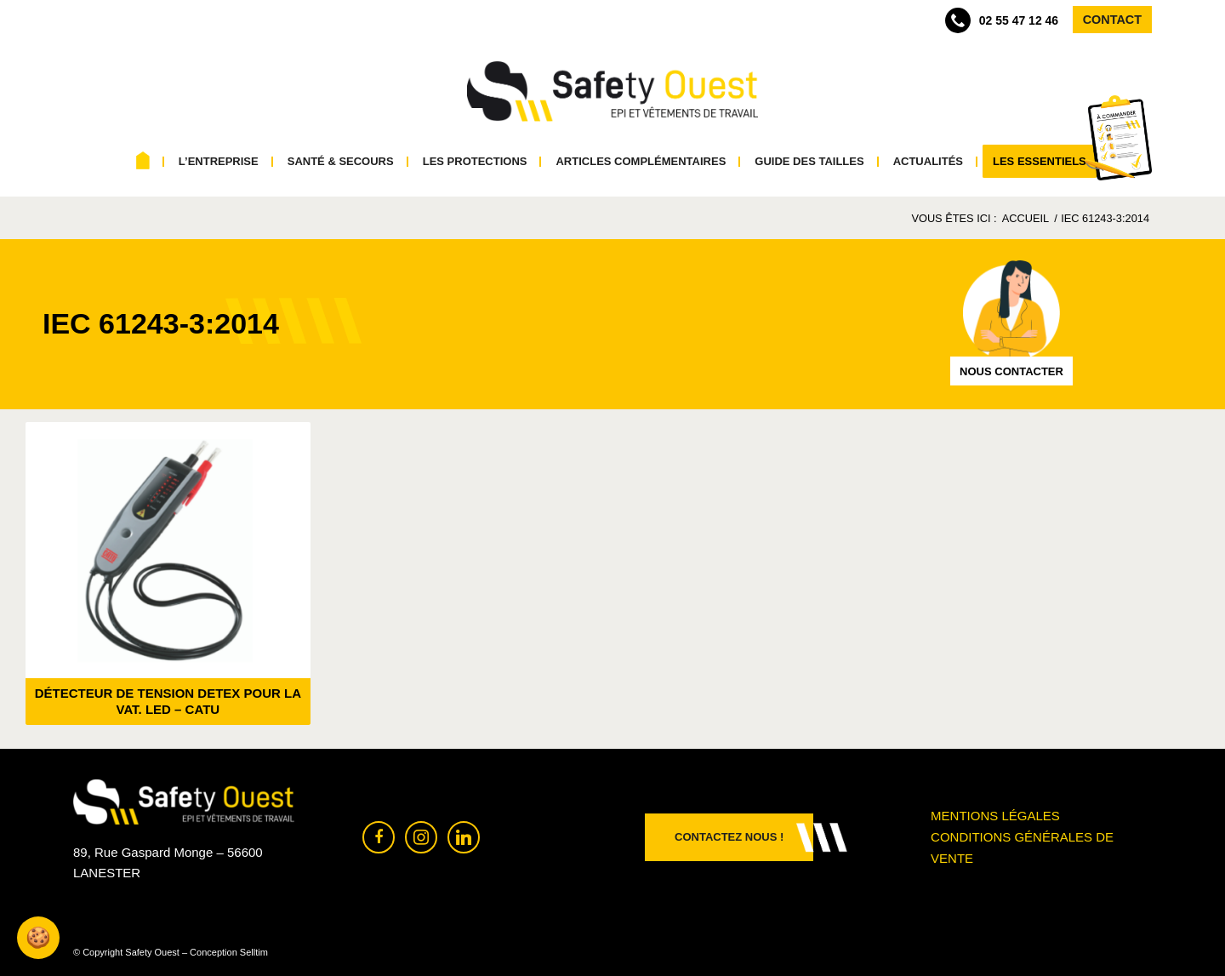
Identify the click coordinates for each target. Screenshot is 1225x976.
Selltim (254, 952)
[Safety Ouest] (612, 92)
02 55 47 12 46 (1001, 20)
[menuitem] (143, 161)
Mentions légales (995, 815)
